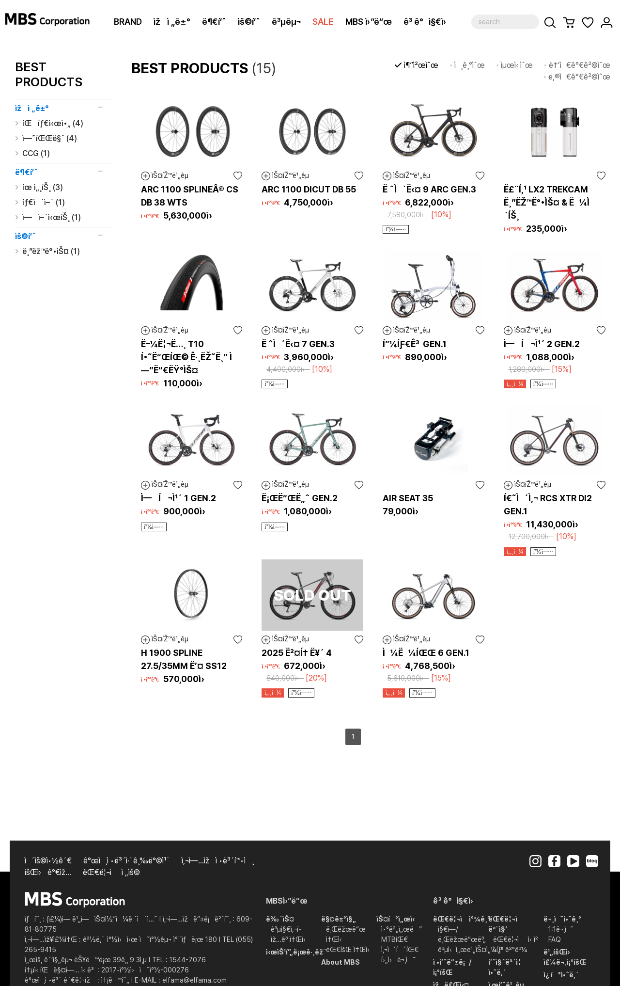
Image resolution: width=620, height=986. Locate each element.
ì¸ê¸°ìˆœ (469, 65)
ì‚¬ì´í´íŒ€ (399, 950)
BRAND (128, 21)
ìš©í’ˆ (249, 21)
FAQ (554, 939)
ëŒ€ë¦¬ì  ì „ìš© (111, 872)
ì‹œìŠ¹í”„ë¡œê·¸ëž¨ (296, 952)
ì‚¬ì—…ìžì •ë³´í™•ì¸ (218, 860)
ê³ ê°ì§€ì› (428, 21)
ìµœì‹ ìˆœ (517, 65)
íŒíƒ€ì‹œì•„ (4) (52, 123)
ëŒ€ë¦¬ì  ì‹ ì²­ (515, 939)
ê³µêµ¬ (286, 21)
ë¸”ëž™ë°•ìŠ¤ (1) (51, 251)
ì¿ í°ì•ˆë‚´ (561, 975)
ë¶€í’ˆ (214, 21)
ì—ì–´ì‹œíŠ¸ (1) (51, 217)
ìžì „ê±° (172, 21)
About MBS (340, 962)
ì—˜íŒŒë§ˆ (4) (49, 138)
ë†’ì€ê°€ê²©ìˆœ (579, 65)
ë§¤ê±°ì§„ (338, 919)
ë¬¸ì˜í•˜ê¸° (562, 919)
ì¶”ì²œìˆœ (421, 65)
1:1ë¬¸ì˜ (561, 929)
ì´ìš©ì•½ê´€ (48, 860)
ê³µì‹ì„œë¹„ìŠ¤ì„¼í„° (471, 950)
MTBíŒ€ (394, 939)
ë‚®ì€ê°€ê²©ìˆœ (579, 76)
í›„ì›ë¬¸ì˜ (398, 960)
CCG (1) (36, 153)
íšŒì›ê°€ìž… (48, 872)
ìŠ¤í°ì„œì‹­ (395, 919)
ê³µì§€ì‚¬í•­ (286, 929)
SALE (323, 21)
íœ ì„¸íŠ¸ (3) (42, 187)
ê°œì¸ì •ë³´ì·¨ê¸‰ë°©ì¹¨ (126, 860)
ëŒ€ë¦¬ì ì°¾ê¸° (461, 919)
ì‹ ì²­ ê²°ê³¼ (510, 950)
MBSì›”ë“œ (287, 901)
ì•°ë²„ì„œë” (401, 929)
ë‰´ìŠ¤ (280, 919)
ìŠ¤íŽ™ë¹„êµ (167, 176)
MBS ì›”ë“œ (368, 21)
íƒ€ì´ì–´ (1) (43, 202)
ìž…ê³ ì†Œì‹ (290, 939)
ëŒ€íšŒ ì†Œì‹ (349, 950)
